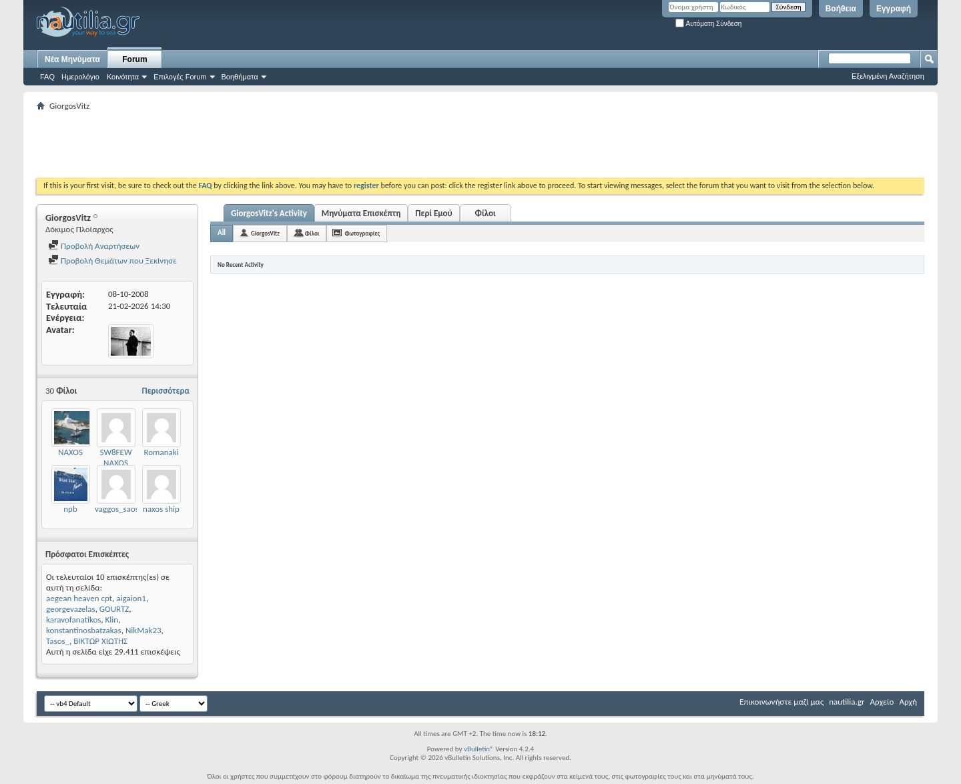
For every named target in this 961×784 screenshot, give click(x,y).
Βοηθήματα (240, 77)
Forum (134, 59)
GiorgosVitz (265, 233)
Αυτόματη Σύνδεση (708, 23)
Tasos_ (57, 641)
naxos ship (161, 509)
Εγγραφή (893, 8)
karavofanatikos (73, 620)
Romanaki (160, 452)
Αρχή (908, 702)
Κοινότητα (123, 77)
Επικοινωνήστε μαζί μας (781, 702)
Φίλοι (485, 213)
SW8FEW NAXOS (116, 457)
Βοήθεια (841, 8)
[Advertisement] (280, 144)
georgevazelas (70, 609)
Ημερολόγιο (80, 77)
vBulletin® (479, 749)
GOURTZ (114, 609)
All (222, 232)
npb (70, 509)
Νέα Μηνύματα (72, 59)
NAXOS (70, 452)
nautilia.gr (846, 702)
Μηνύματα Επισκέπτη (361, 213)
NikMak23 (143, 630)
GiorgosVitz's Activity (269, 213)
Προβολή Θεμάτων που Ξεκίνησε (112, 261)
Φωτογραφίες (362, 233)
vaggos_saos (117, 509)
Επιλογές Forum (179, 77)
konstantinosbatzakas (83, 630)
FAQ (47, 77)
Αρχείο (882, 702)
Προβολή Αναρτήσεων (93, 246)
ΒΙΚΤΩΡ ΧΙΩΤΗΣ (100, 641)
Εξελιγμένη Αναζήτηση (888, 76)
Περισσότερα (165, 391)
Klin (112, 620)
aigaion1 (131, 598)
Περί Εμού (433, 213)
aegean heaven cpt (79, 598)
